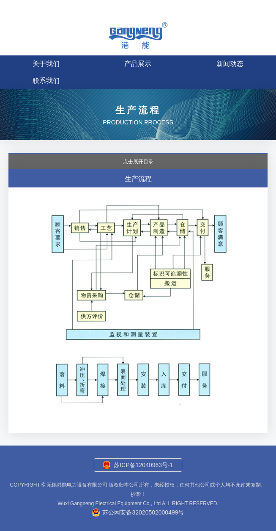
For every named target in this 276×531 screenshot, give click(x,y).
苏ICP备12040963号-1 (143, 465)
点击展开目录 (138, 162)
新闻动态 (229, 63)
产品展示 (137, 63)
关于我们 (46, 63)
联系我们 (46, 80)
